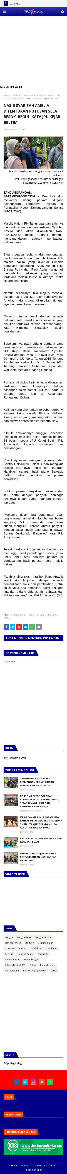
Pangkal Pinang (25, 954)
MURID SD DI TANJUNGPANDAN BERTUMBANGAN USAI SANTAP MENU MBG (38, 857)
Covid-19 (9, 948)
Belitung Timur (18, 614)
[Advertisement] (33, 49)
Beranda (8, 95)
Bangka (9, 937)
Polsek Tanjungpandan (34, 970)
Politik (17, 95)
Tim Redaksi (27, 1165)
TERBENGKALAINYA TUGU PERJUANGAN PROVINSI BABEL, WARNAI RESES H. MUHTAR (37, 782)
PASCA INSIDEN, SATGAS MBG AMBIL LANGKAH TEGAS (41, 840)
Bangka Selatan (43, 937)
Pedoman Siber (34, 1169)
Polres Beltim (12, 970)
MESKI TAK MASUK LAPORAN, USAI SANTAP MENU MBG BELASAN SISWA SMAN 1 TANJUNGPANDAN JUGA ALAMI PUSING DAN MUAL (41, 822)
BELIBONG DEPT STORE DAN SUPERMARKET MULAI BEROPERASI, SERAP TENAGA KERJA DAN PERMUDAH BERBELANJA (40, 801)
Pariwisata (43, 954)
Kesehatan (51, 948)
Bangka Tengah (13, 942)
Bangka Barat (24, 937)
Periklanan (42, 1165)
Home (14, 1165)
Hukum (31, 614)
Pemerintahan (12, 959)
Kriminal (9, 954)
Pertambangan (31, 959)
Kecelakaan (36, 948)
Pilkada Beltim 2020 (47, 614)
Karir (53, 1165)
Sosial (54, 970)
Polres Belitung (47, 965)
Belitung (29, 942)
